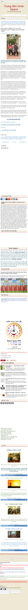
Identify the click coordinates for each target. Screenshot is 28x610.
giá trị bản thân (15, 21)
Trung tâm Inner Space (14, 8)
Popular (3, 360)
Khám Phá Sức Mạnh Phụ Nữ (20, 555)
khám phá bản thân (21, 21)
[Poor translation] (5, 589)
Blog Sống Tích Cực (15, 558)
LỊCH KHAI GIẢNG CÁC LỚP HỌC (9, 122)
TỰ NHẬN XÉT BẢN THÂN (9, 23)
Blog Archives (13, 360)
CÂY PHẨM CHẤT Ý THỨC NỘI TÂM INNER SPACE (15, 372)
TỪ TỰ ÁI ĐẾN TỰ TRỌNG (6, 355)
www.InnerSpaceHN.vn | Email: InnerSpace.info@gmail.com (14, 569)
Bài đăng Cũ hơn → (23, 142)
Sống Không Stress (20, 557)
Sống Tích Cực (6, 555)
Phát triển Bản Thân (12, 555)
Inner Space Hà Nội (24, 553)
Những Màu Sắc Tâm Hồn (14, 559)
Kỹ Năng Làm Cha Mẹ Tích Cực (6, 558)
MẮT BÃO (3, 127)
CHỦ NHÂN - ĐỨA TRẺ (5, 357)
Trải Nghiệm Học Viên (20, 525)
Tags (7, 360)
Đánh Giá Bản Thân (8, 21)
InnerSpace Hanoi (4, 33)
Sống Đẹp (2, 555)
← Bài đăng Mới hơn (5, 142)
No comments (14, 33)
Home (2, 21)
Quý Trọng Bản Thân (5, 22)
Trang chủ (14, 142)
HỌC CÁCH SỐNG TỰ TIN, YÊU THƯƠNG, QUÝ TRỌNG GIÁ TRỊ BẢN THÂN (12, 30)
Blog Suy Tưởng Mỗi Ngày (22, 558)
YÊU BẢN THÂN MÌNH (18, 23)
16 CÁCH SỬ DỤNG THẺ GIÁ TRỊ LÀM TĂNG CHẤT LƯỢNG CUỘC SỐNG (14, 273)
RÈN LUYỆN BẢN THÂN (13, 22)
